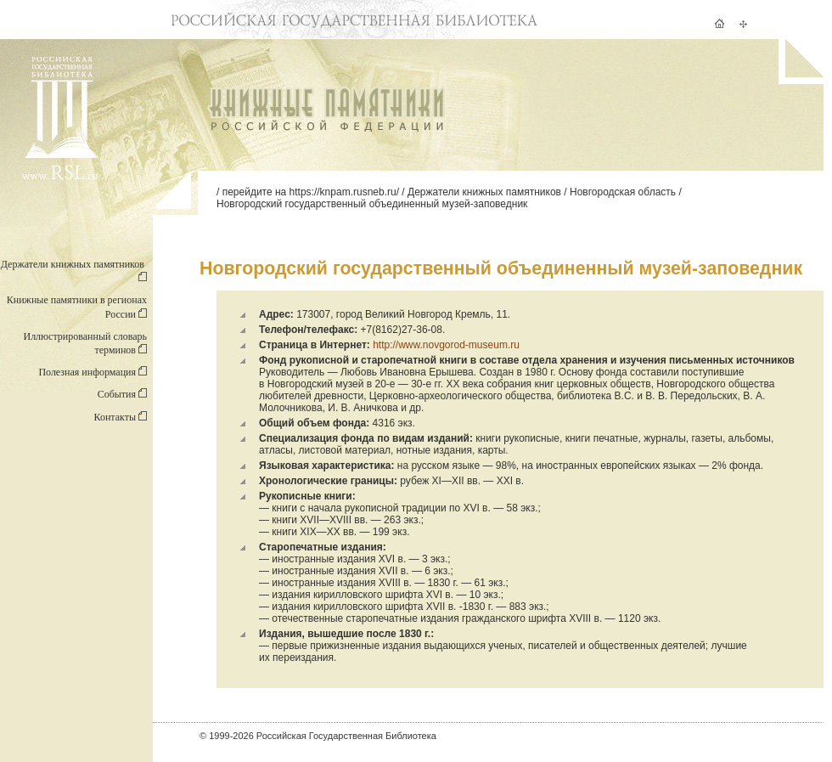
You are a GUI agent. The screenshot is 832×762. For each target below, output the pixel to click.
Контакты (120, 417)
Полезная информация (92, 372)
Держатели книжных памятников (484, 192)
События (122, 394)
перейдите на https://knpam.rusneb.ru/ (310, 192)
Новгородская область (623, 192)
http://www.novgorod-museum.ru (446, 345)
